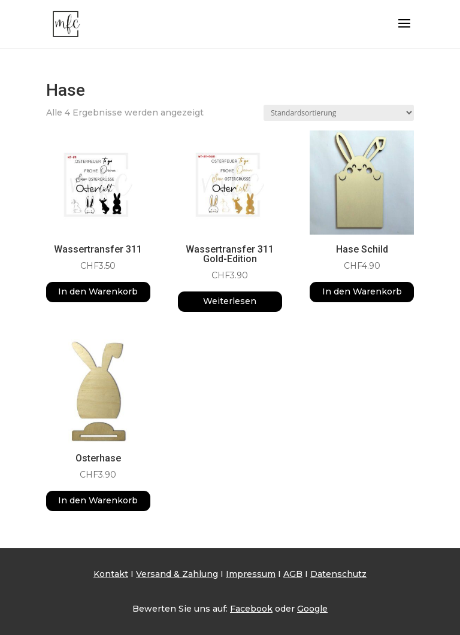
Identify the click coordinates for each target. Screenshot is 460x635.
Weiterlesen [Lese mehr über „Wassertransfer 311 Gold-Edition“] (229, 301)
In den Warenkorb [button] (98, 291)
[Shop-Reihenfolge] (339, 113)
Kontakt (110, 574)
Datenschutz (338, 574)
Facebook (251, 608)
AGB (292, 574)
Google (312, 608)
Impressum (251, 574)
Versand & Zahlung (177, 574)
